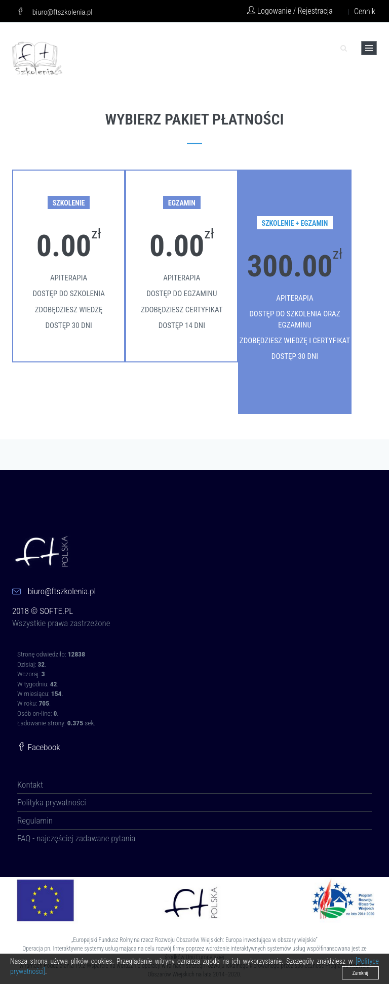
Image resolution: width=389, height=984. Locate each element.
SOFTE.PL (56, 611)
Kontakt (30, 785)
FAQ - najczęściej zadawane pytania (76, 838)
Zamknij (360, 973)
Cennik (364, 11)
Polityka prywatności (51, 802)
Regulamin (35, 820)
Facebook (38, 747)
